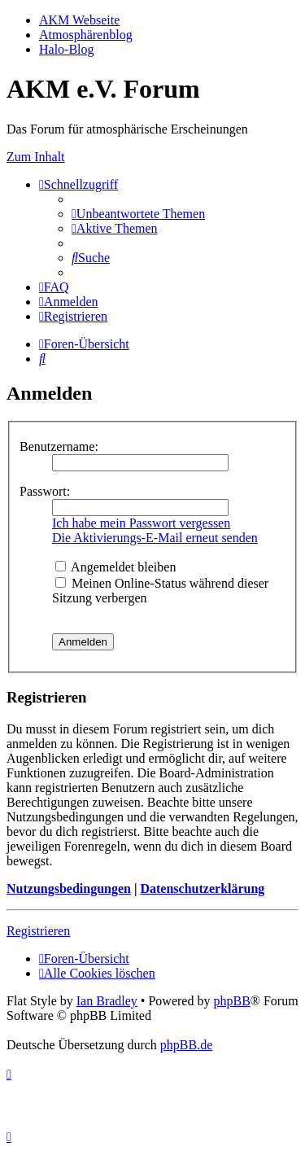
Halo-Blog (66, 49)
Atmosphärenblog (86, 35)
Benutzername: (59, 446)
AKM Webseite (79, 20)
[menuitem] (138, 214)
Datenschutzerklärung (202, 888)
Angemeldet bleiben (115, 567)
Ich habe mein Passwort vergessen (141, 523)
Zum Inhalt (36, 157)
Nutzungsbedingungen (69, 888)
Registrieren (38, 931)
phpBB (231, 1001)
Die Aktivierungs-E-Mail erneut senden (155, 538)
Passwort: (45, 491)
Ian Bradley (106, 1001)
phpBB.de (186, 1045)
